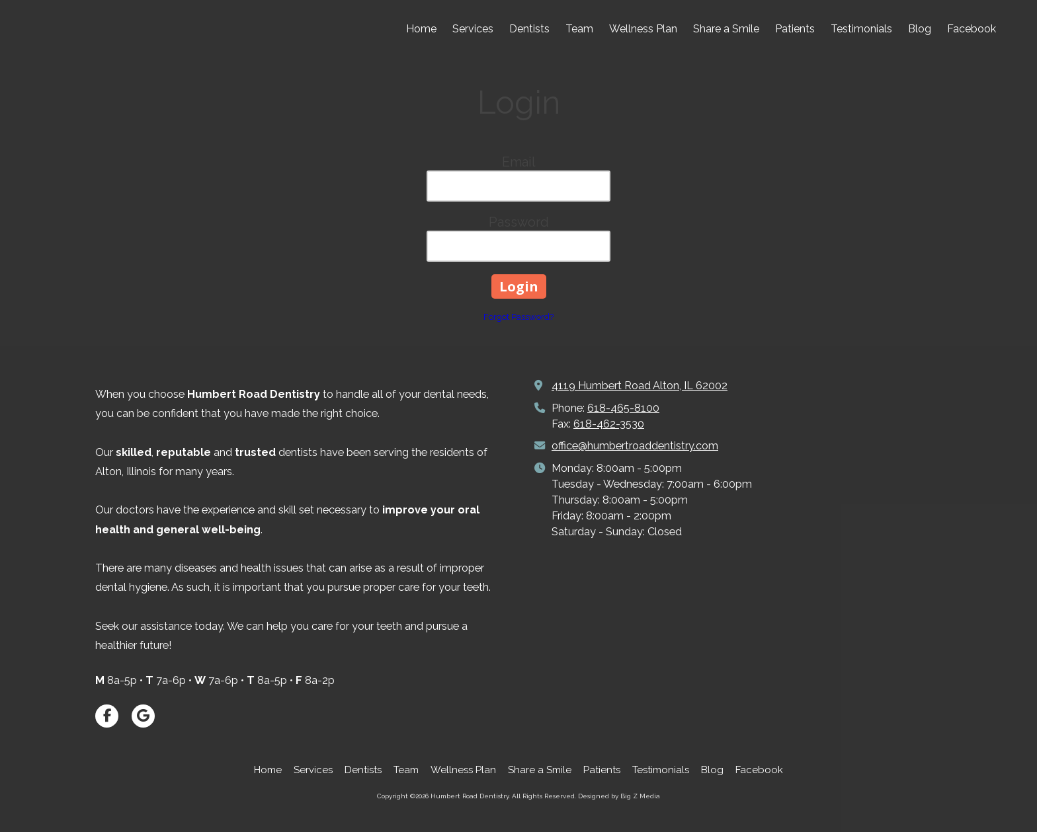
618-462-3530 (608, 424)
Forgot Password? (518, 317)
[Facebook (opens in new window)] (971, 30)
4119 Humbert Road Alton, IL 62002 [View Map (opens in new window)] (639, 385)
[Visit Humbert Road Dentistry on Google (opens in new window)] (143, 716)
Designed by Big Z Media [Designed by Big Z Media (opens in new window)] (619, 796)
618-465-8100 (623, 408)
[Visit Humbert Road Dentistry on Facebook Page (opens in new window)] (106, 716)
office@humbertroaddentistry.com (635, 445)
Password (519, 222)
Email (519, 162)
